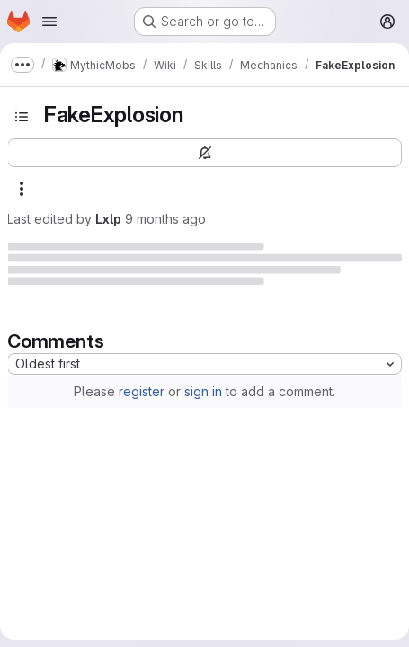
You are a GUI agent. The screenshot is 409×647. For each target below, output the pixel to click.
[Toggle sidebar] (21, 116)
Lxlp (108, 218)
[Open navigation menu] (49, 21)
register (141, 391)
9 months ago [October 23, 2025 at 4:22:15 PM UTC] (165, 218)
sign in (203, 391)
